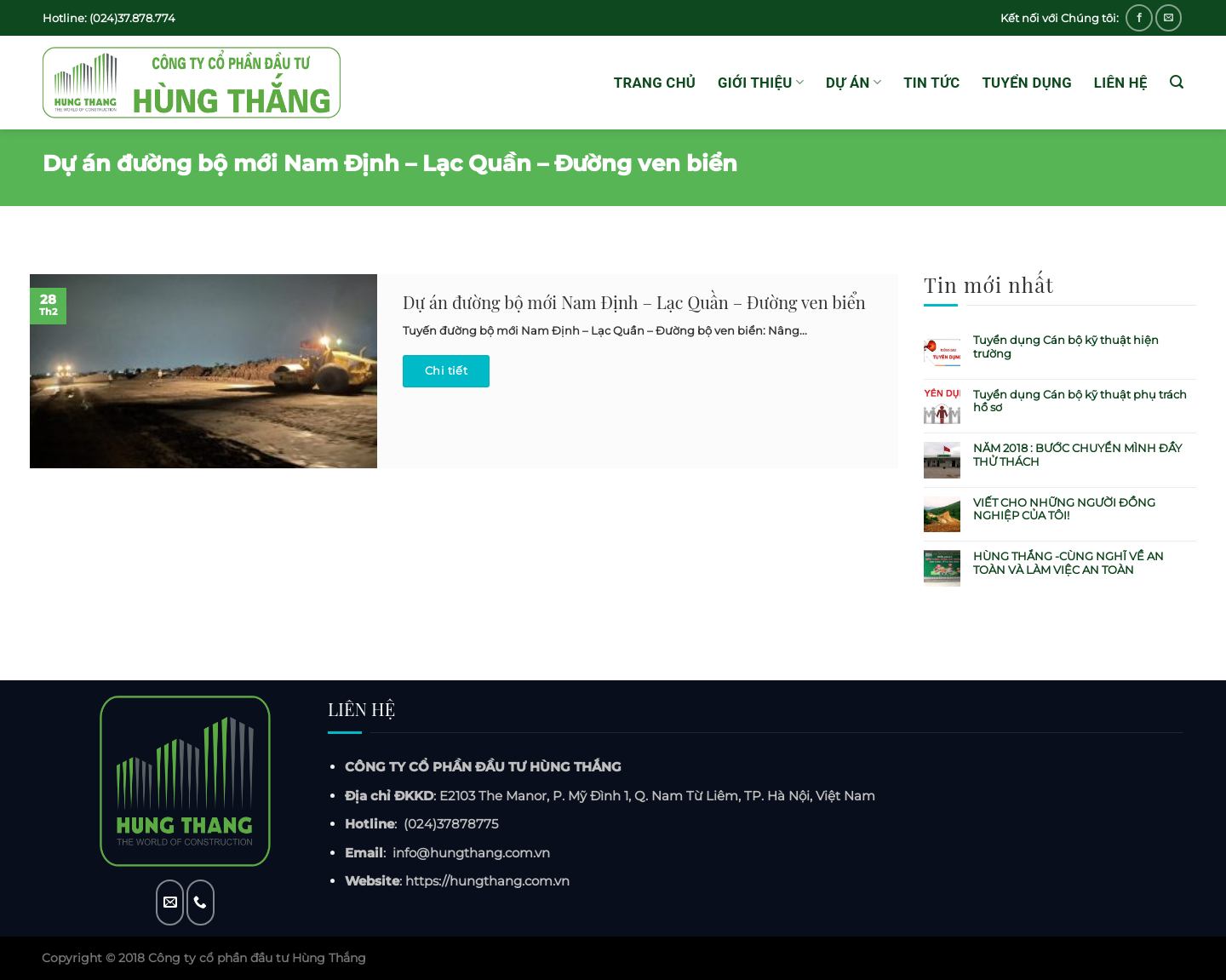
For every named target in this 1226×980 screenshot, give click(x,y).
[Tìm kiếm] (1176, 82)
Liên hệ (1121, 82)
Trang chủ (655, 82)
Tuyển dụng (1026, 82)
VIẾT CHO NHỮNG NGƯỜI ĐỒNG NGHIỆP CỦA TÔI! (1064, 509)
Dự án (853, 82)
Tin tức (931, 82)
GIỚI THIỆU (761, 82)
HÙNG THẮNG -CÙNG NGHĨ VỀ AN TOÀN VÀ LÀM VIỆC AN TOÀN (1068, 563)
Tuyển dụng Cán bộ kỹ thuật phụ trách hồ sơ (1080, 401)
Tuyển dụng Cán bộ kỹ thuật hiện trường (1066, 347)
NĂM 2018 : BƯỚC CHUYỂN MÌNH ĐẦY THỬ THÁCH (1077, 455)
